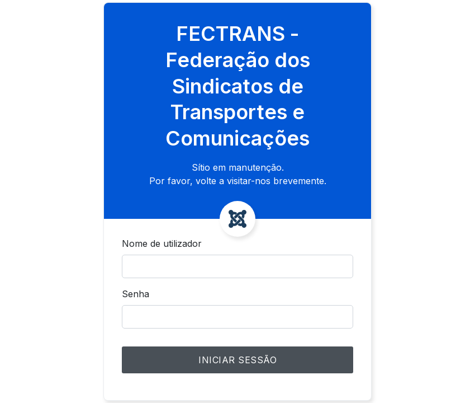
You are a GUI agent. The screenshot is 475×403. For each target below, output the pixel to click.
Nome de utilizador (162, 243)
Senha (135, 293)
